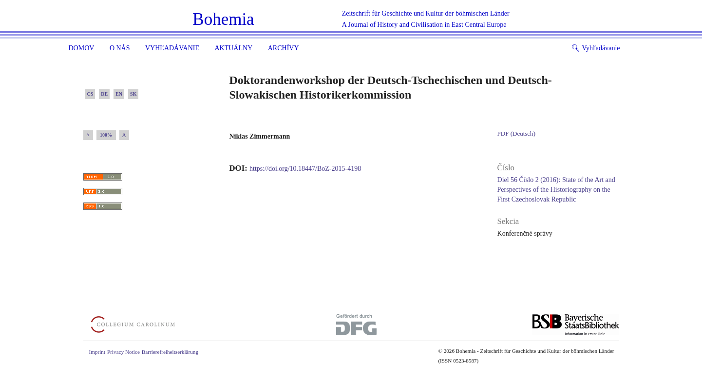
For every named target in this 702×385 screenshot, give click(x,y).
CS (90, 94)
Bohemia (223, 19)
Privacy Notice (123, 352)
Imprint (97, 352)
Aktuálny (233, 48)
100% (106, 135)
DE (104, 94)
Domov (82, 48)
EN (118, 94)
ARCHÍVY (283, 48)
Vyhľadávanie (172, 48)
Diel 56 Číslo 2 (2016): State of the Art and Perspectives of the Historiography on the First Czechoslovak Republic (556, 189)
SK (133, 94)
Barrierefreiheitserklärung (170, 352)
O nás (120, 48)
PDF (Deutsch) (516, 133)
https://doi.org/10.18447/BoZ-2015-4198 (305, 168)
